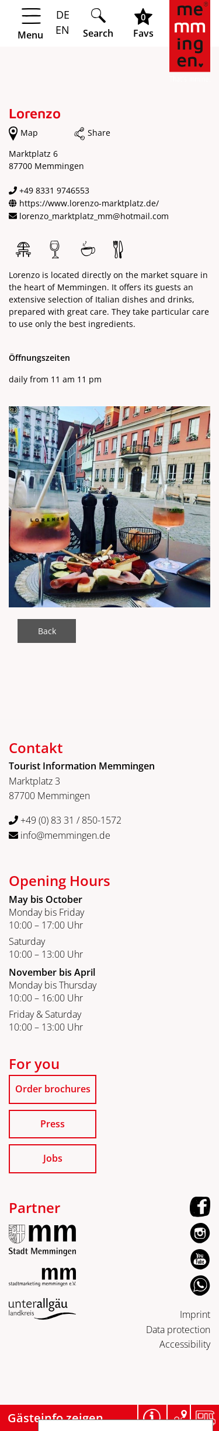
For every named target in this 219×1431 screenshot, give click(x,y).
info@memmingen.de (59, 835)
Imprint (195, 1314)
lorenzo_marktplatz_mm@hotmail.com (94, 215)
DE (62, 14)
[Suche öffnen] (98, 23)
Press (52, 1123)
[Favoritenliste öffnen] (143, 23)
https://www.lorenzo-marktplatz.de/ (89, 203)
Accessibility (184, 1344)
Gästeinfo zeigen (55, 1418)
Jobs (52, 1158)
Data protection (178, 1329)
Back (47, 631)
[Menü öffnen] (41, 24)
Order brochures (53, 1088)
